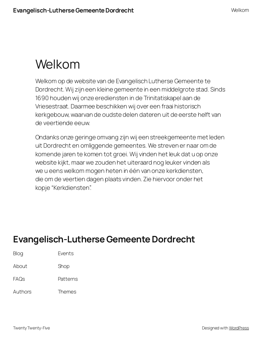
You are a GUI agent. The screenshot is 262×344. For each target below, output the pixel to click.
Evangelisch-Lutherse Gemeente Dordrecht (73, 10)
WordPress (239, 328)
